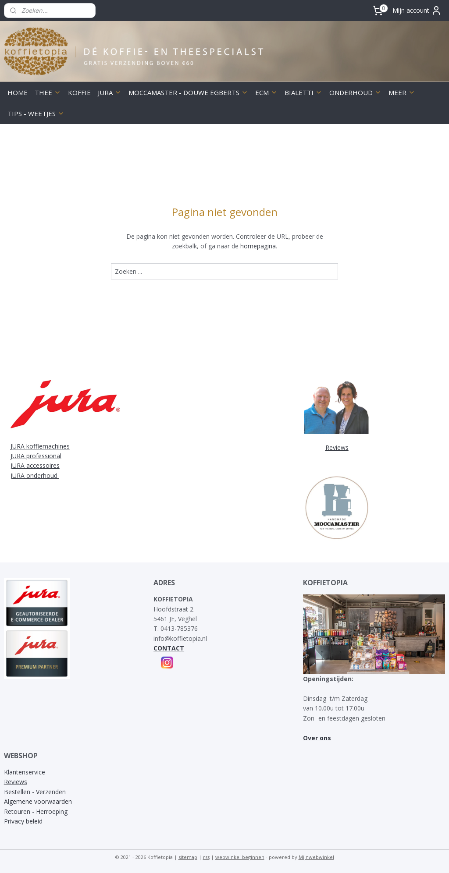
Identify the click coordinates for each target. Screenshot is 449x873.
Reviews (15, 782)
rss (206, 857)
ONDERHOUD (355, 92)
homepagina (258, 246)
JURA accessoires (35, 465)
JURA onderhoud (35, 475)
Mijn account (417, 10)
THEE (48, 92)
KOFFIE (79, 92)
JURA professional (36, 456)
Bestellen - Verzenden (35, 792)
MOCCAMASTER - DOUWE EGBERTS (188, 92)
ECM (266, 92)
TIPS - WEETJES (35, 113)
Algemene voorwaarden (38, 801)
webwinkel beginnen (239, 857)
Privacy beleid (23, 821)
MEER (401, 92)
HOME (17, 92)
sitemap (187, 857)
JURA (109, 92)
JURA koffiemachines (40, 446)
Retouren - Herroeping (36, 811)
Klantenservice (24, 772)
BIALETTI (303, 92)
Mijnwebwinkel (316, 857)
